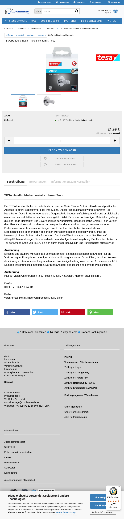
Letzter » (42, 35)
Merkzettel (114, 2)
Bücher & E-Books (50, 21)
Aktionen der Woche (16, 21)
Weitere (111, 21)
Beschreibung (16, 181)
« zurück (20, 35)
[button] (79, 2)
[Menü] (119, 487)
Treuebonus (62, 2)
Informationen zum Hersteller (70, 181)
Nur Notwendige (103, 505)
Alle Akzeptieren (103, 497)
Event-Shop (70, 21)
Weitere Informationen (103, 512)
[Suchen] (77, 11)
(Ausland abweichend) (83, 120)
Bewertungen (37, 181)
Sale (33, 21)
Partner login (44, 2)
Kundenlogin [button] (96, 2)
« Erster (9, 35)
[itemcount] (62, 140)
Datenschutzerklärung (65, 512)
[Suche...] (38, 11)
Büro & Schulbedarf (92, 21)
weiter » (31, 35)
